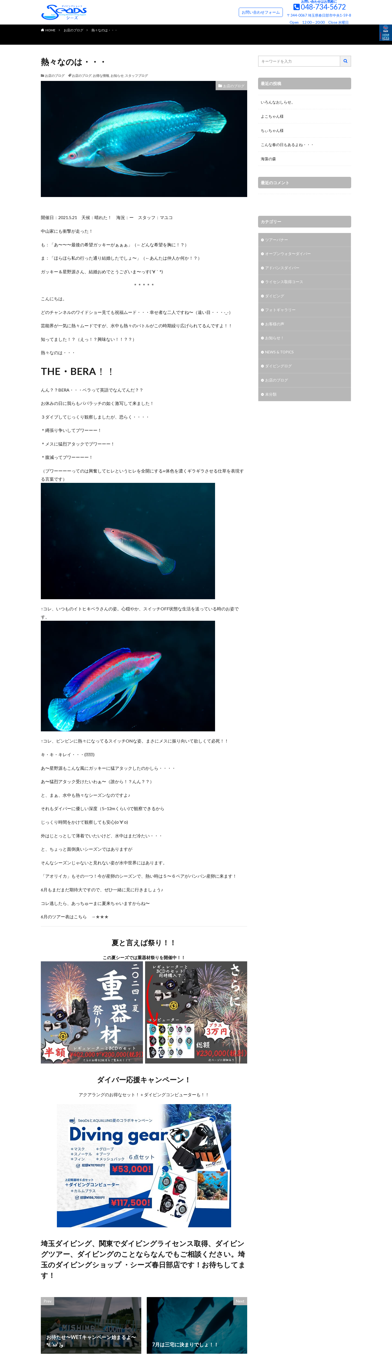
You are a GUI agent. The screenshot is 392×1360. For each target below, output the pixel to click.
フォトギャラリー (280, 310)
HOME (50, 30)
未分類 (271, 395)
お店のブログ (73, 30)
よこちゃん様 (272, 116)
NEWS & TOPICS (280, 353)
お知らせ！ (274, 339)
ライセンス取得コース (284, 282)
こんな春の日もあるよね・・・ (287, 144)
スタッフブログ (136, 76)
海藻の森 (268, 158)
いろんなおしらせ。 (278, 102)
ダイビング (274, 296)
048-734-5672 (323, 6)
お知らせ (117, 76)
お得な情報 (101, 76)
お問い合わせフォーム (261, 12)
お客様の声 (274, 325)
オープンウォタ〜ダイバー (288, 254)
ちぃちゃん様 (272, 130)
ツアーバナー (276, 240)
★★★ (102, 916)
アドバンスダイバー (282, 268)
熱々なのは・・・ (104, 30)
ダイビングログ (278, 367)
